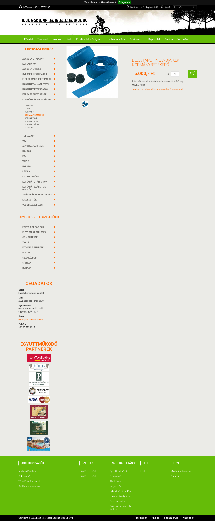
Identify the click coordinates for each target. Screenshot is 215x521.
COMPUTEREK (30, 237)
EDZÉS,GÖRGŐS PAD (33, 227)
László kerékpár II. (88, 476)
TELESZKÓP (29, 136)
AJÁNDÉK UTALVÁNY (33, 58)
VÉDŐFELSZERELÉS (32, 204)
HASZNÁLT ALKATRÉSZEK (36, 84)
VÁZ (24, 141)
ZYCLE (26, 242)
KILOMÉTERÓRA (31, 176)
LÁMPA (26, 171)
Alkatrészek (115, 481)
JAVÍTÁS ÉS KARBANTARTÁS (37, 194)
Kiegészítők (115, 486)
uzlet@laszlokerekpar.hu (30, 319)
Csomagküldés (117, 501)
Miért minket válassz (181, 471)
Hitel (142, 471)
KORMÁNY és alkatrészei (37, 99)
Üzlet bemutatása (115, 39)
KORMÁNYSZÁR (31, 121)
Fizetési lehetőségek (88, 39)
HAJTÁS (27, 151)
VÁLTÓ (26, 161)
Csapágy (29, 106)
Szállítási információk (29, 486)
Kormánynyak (31, 118)
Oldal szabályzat (26, 476)
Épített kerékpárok (118, 471)
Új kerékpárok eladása (121, 491)
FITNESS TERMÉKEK (33, 247)
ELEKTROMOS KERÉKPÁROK (37, 79)
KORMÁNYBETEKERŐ (34, 115)
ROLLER (26, 252)
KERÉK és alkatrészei (35, 94)
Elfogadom (124, 2)
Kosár (166, 7)
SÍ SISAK (27, 262)
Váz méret (183, 39)
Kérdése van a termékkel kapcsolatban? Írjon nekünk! (158, 89)
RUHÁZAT (27, 268)
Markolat (29, 128)
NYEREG (26, 166)
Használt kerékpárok (120, 496)
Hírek (69, 39)
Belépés (132, 7)
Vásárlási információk (29, 481)
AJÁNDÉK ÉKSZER (32, 69)
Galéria (169, 39)
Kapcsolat (154, 39)
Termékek (43, 39)
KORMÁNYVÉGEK (32, 124)
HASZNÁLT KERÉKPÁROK (35, 89)
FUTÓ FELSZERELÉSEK (34, 232)
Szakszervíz (137, 39)
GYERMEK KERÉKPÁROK (35, 74)
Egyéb (27, 109)
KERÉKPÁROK (29, 63)
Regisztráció (150, 7)
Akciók (57, 39)
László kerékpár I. (87, 471)
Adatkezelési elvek (27, 471)
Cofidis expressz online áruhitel (121, 508)
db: (168, 74)
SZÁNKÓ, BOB (29, 257)
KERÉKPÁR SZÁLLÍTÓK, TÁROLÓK (34, 188)
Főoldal (28, 39)
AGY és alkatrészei (33, 146)
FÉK (24, 156)
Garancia (175, 476)
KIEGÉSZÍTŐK (29, 199)
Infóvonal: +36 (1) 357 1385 (34, 7)
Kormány (29, 112)
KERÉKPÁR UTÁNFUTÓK (35, 181)
